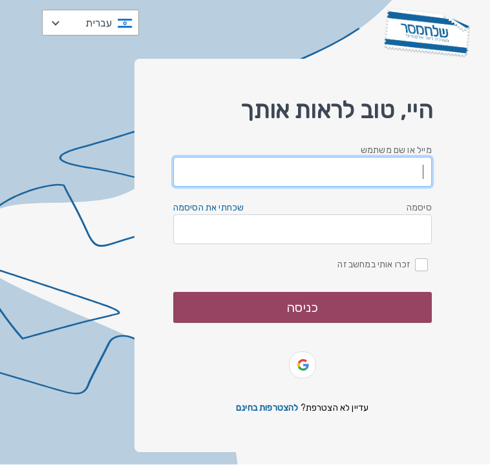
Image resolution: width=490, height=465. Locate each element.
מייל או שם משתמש (396, 150)
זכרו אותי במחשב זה (373, 263)
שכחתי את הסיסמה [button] (208, 207)
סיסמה (419, 207)
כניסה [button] (302, 307)
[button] (302, 364)
